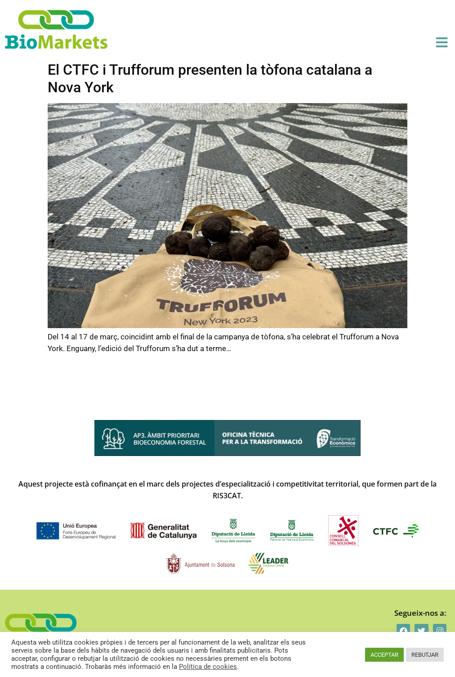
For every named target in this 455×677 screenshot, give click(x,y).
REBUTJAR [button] (424, 654)
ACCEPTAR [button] (384, 654)
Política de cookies (208, 667)
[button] (442, 43)
